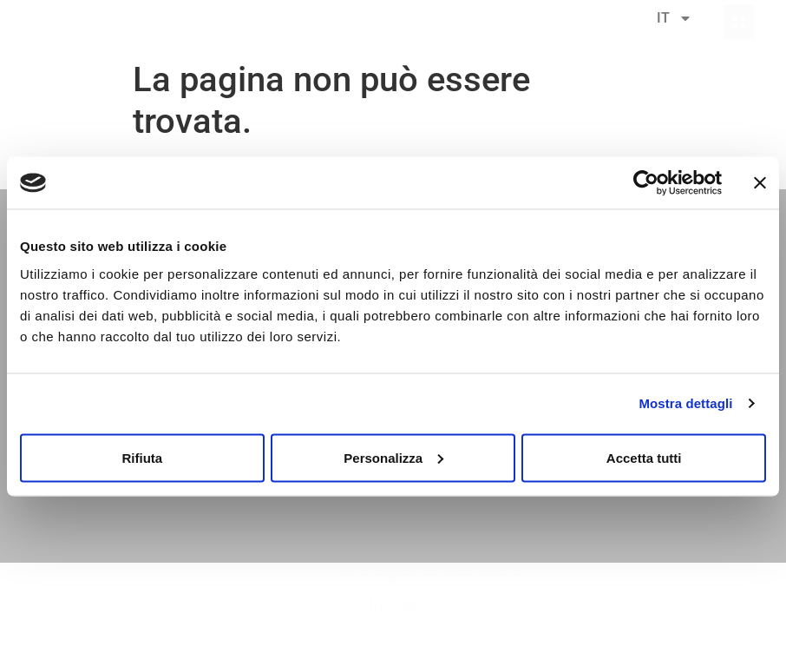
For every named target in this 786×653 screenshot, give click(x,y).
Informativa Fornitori (530, 643)
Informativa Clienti (423, 643)
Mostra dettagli (685, 403)
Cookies (345, 643)
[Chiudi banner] (760, 183)
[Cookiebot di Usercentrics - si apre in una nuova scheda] (646, 183)
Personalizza (393, 457)
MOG (298, 643)
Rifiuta (141, 457)
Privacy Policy (606, 624)
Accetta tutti (644, 457)
